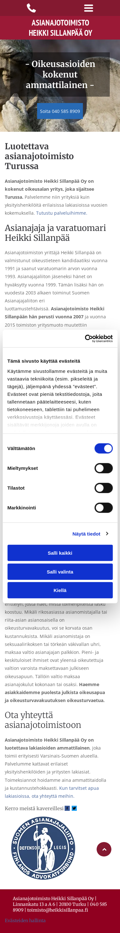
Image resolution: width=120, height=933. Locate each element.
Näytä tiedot (86, 533)
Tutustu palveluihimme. (61, 213)
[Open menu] (88, 8)
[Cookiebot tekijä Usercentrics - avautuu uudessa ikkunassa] (85, 338)
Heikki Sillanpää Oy (60, 33)
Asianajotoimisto (60, 23)
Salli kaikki (60, 553)
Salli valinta (60, 571)
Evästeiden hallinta (25, 920)
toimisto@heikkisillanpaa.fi (57, 910)
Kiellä (59, 590)
